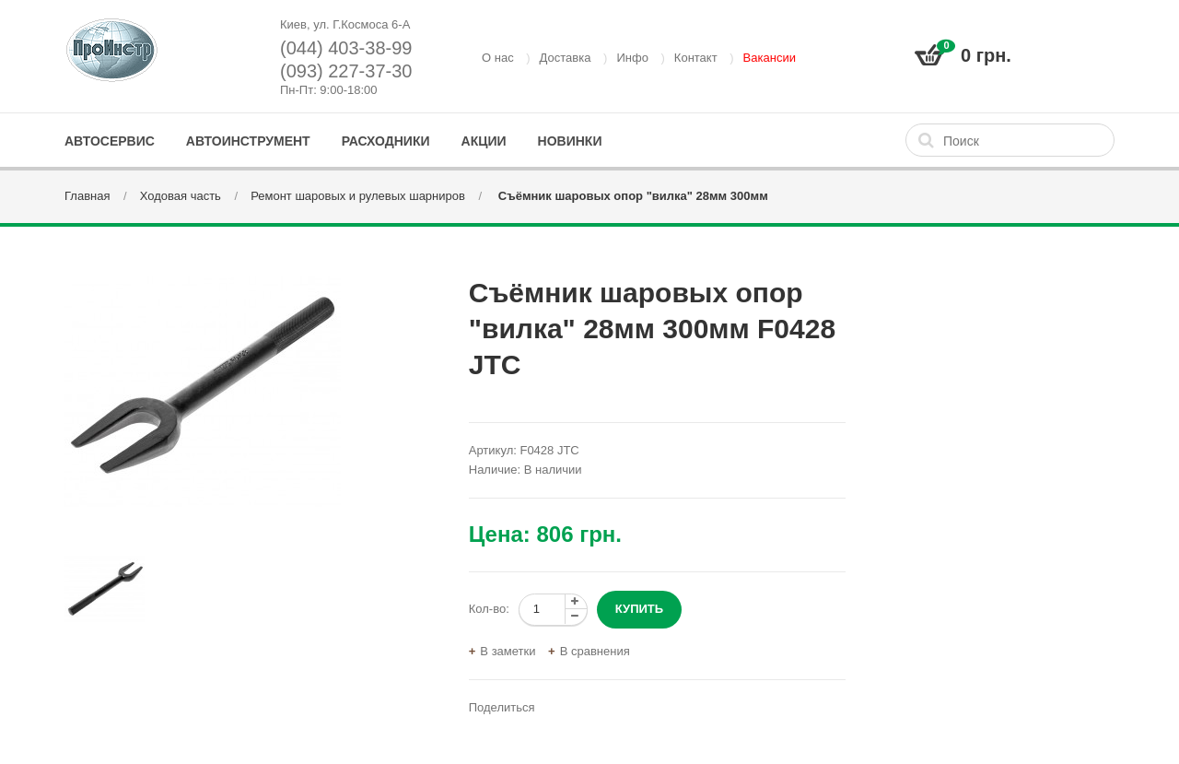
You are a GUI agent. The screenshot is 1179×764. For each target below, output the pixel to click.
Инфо (632, 58)
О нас (498, 58)
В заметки (507, 651)
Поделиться (502, 707)
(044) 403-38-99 (346, 48)
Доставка (565, 58)
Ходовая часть (180, 196)
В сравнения (595, 651)
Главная (87, 196)
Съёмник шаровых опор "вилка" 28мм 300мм (631, 196)
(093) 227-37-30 (346, 71)
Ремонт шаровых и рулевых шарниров (358, 196)
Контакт (696, 58)
